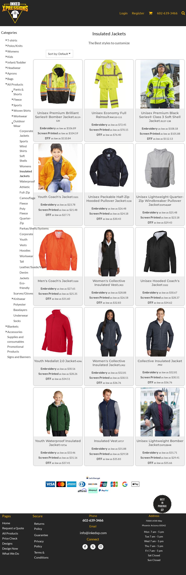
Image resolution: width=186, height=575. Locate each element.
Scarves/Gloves (23, 293)
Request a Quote (13, 528)
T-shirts (12, 40)
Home (6, 523)
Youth (23, 239)
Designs (7, 543)
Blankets (12, 326)
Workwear (20, 116)
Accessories (14, 332)
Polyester (19, 304)
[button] (150, 13)
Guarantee (41, 535)
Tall (22, 261)
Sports (17, 105)
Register (138, 13)
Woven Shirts (22, 110)
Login (124, 13)
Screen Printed (48, 133)
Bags (10, 78)
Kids (10, 56)
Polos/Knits (15, 45)
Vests (23, 245)
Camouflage (27, 198)
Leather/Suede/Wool (33, 267)
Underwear (20, 315)
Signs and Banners (19, 357)
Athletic (25, 187)
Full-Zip (25, 192)
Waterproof (27, 181)
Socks (17, 321)
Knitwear (19, 298)
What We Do (10, 553)
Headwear (14, 67)
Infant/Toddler (16, 62)
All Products (15, 84)
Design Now (10, 548)
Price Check (9, 538)
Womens (13, 51)
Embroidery (48, 128)
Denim (24, 272)
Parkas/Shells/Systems (34, 228)
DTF (48, 138)
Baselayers (20, 309)
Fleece (17, 99)
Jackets (24, 278)
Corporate (26, 234)
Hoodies (25, 250)
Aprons (12, 73)
